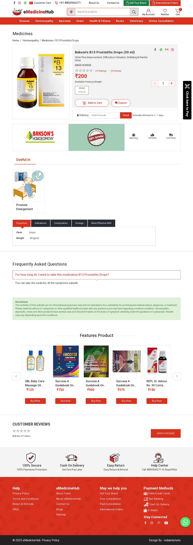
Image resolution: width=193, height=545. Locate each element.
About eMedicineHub (68, 499)
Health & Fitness (99, 21)
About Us (94, 3)
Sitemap (61, 515)
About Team (63, 493)
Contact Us (113, 3)
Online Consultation (161, 21)
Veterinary (136, 21)
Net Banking (153, 499)
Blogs (59, 509)
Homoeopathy (44, 21)
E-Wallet (151, 510)
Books (120, 21)
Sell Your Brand (109, 493)
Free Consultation (110, 499)
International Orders (111, 509)
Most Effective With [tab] (101, 223)
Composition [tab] (61, 223)
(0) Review (116, 71)
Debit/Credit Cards (157, 493)
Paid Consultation (110, 504)
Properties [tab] (21, 223)
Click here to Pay (187, 100)
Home (16, 40)
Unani (80, 21)
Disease (24, 21)
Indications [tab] (40, 223)
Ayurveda (64, 21)
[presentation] (16, 376)
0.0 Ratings (101, 71)
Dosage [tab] (79, 223)
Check (126, 115)
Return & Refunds (23, 504)
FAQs (16, 509)
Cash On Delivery (156, 504)
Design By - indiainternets (165, 540)
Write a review (165, 433)
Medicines (47, 40)
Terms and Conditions (26, 499)
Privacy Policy (21, 493)
